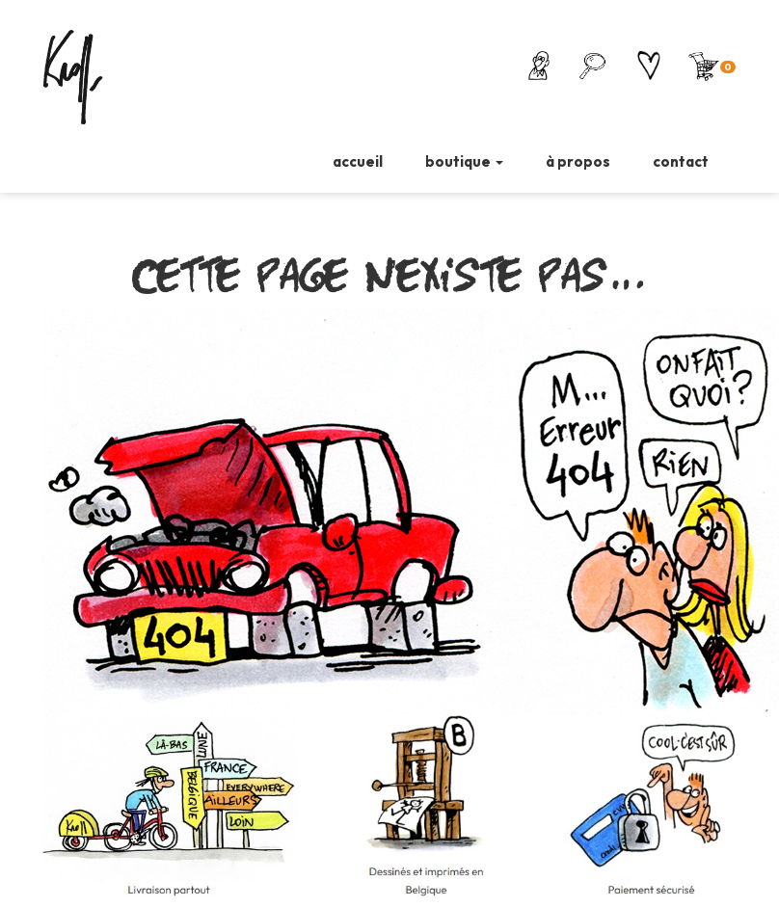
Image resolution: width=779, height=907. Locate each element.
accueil (358, 161)
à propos (578, 161)
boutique (464, 161)
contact (681, 161)
